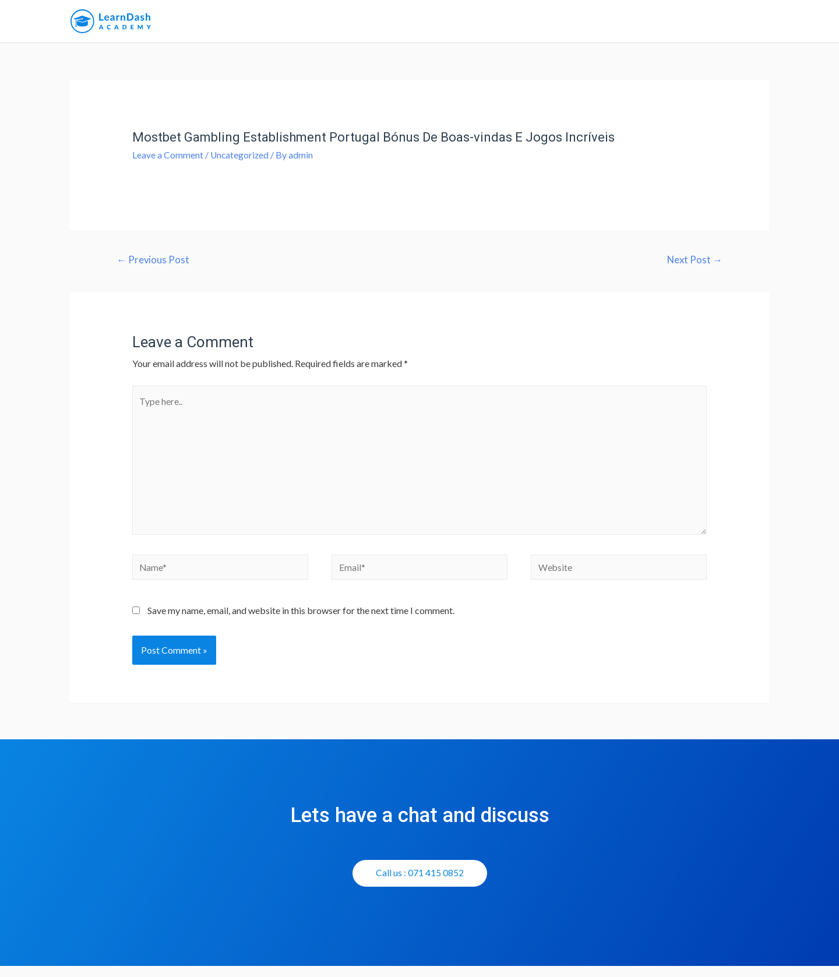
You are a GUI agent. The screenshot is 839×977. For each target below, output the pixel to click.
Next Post (694, 264)
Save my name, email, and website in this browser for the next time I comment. (300, 620)
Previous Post (154, 264)
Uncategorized (240, 158)
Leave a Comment (167, 158)
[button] (419, 884)
